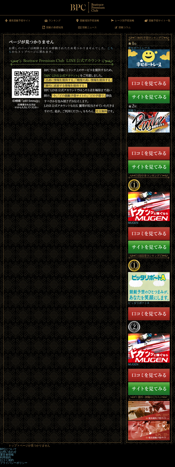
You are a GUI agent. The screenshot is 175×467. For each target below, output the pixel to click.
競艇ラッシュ (136, 110)
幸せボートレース (139, 47)
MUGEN (133, 222)
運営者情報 (7, 454)
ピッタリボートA (138, 302)
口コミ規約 (7, 460)
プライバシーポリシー (13, 462)
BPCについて (8, 449)
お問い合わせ (8, 451)
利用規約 (5, 457)
